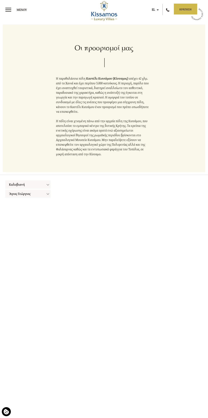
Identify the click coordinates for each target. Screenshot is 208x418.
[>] (17, 9)
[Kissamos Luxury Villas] (104, 10)
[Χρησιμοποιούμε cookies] (6, 411)
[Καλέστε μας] (168, 9)
